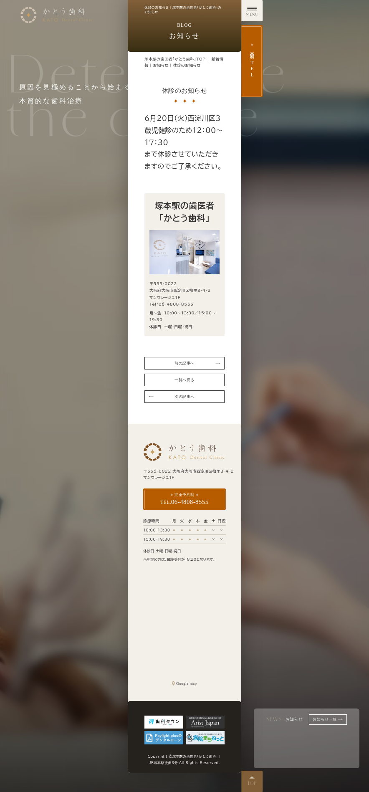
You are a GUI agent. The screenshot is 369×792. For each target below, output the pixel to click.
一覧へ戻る (184, 380)
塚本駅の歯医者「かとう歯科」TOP (174, 59)
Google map (184, 683)
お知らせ (161, 65)
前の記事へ (197, 363)
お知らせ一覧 (328, 719)
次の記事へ (171, 397)
